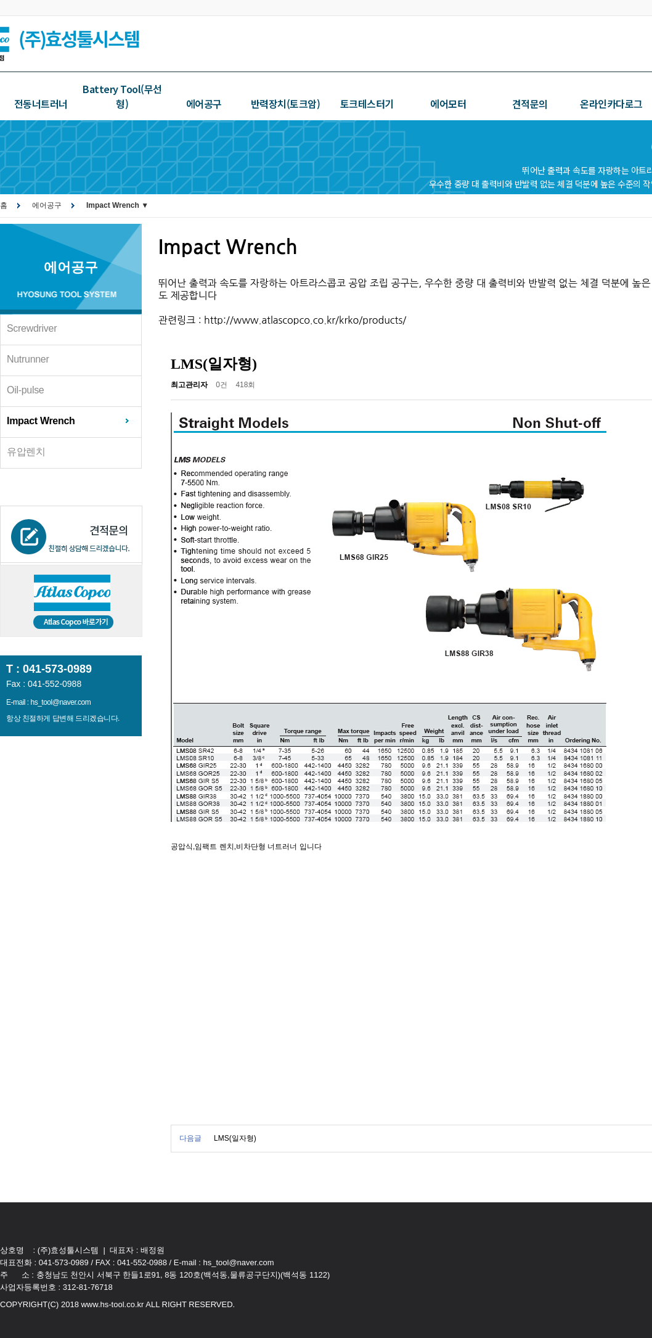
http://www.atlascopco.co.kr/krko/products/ (305, 320)
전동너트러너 (41, 103)
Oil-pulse (25, 390)
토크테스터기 (367, 103)
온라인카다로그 (611, 103)
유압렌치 (26, 451)
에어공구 (204, 103)
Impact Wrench (41, 421)
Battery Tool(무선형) (122, 96)
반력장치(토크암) (285, 103)
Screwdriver (32, 328)
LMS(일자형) (235, 1138)
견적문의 (530, 103)
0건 (221, 384)
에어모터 (448, 103)
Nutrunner (28, 359)
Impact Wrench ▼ (117, 205)
